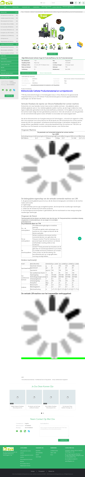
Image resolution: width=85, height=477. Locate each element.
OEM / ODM (53, 452)
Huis (5, 7)
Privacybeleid (41, 471)
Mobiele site (51, 471)
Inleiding (38, 450)
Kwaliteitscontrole (46, 7)
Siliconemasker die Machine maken (9, 50)
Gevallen (3, 70)
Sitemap (32, 471)
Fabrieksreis (36, 7)
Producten (15, 7)
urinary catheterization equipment (60, 379)
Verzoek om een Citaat (68, 7)
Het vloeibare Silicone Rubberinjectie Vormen (9, 24)
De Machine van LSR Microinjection (9, 35)
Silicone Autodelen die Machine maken (9, 53)
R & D (51, 454)
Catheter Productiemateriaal (9, 44)
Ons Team (38, 456)
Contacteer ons (56, 7)
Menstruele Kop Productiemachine (9, 47)
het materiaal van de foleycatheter (43, 379)
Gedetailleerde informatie (29, 73)
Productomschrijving (46, 73)
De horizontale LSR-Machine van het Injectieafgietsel (9, 26)
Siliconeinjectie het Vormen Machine (9, 21)
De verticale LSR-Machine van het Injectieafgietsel (9, 29)
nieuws (2, 67)
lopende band (54, 450)
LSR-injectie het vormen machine (9, 15)
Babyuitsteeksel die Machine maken (9, 41)
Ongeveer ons (26, 7)
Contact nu (52, 53)
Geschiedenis (39, 452)
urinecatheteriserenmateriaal (28, 379)
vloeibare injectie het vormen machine (9, 18)
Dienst (37, 454)
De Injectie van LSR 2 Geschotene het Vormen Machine (9, 32)
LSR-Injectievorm (9, 38)
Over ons (3, 55)
